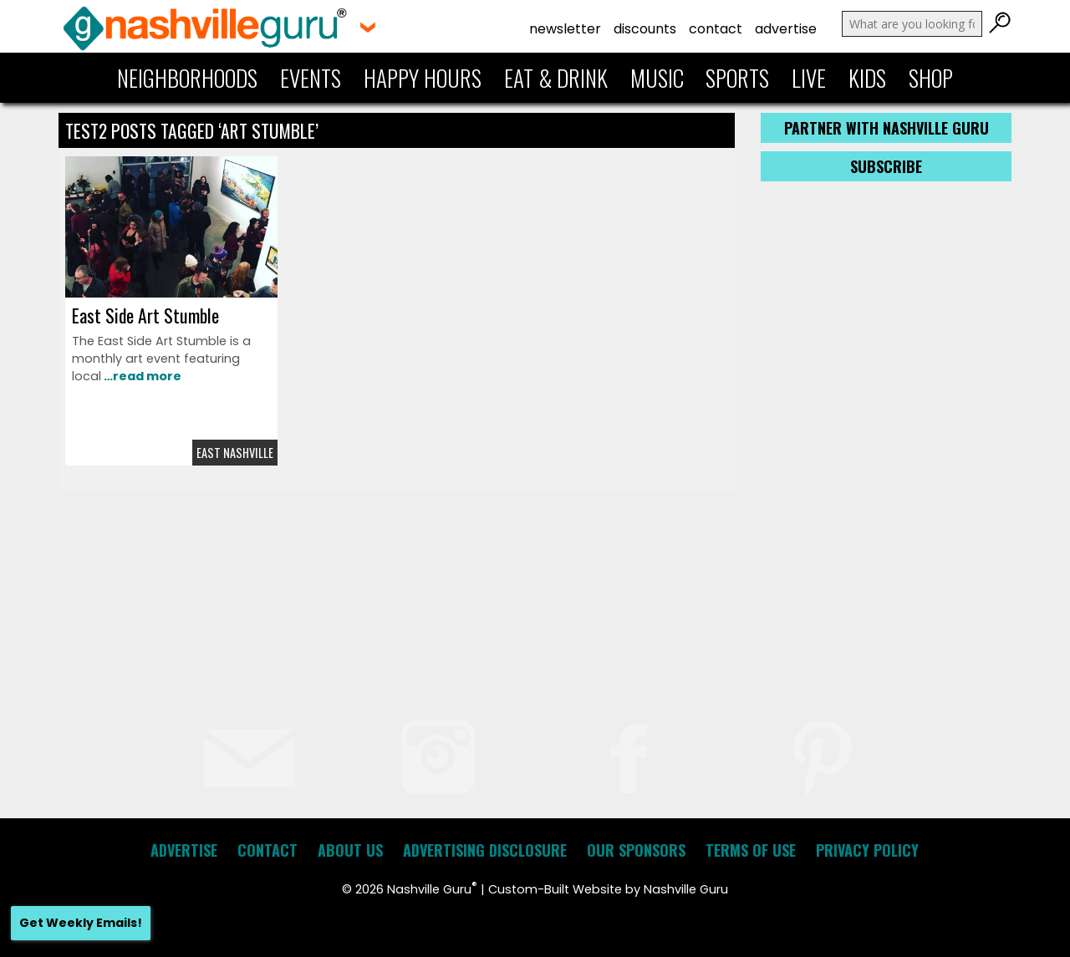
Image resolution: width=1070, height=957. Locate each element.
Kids (867, 77)
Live (809, 77)
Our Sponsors (636, 850)
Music (657, 77)
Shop (931, 77)
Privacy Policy (867, 850)
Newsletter (565, 28)
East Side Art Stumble (145, 315)
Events (310, 77)
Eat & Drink (556, 77)
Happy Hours (423, 77)
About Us (350, 850)
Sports (737, 77)
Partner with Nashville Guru (886, 128)
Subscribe (886, 166)
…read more (141, 376)
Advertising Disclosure (485, 850)
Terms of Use (751, 850)
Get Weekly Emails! (80, 922)
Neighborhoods (187, 77)
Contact (715, 28)
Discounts (645, 28)
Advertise (786, 28)
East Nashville (234, 452)
